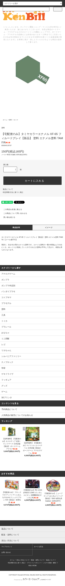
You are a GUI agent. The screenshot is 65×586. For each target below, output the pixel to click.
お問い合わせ (6, 552)
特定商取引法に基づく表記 (13, 192)
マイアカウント (6, 546)
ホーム (5, 120)
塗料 (10, 120)
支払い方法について (22, 560)
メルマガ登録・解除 (49, 563)
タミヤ (16, 120)
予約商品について (9, 409)
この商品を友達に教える (11, 209)
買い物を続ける (7, 217)
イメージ (48, 227)
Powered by (32, 580)
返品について (8, 189)
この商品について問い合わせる (13, 213)
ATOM (34, 565)
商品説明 (16, 227)
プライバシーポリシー (34, 563)
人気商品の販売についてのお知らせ (17, 415)
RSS (30, 565)
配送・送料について (37, 560)
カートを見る (38, 546)
